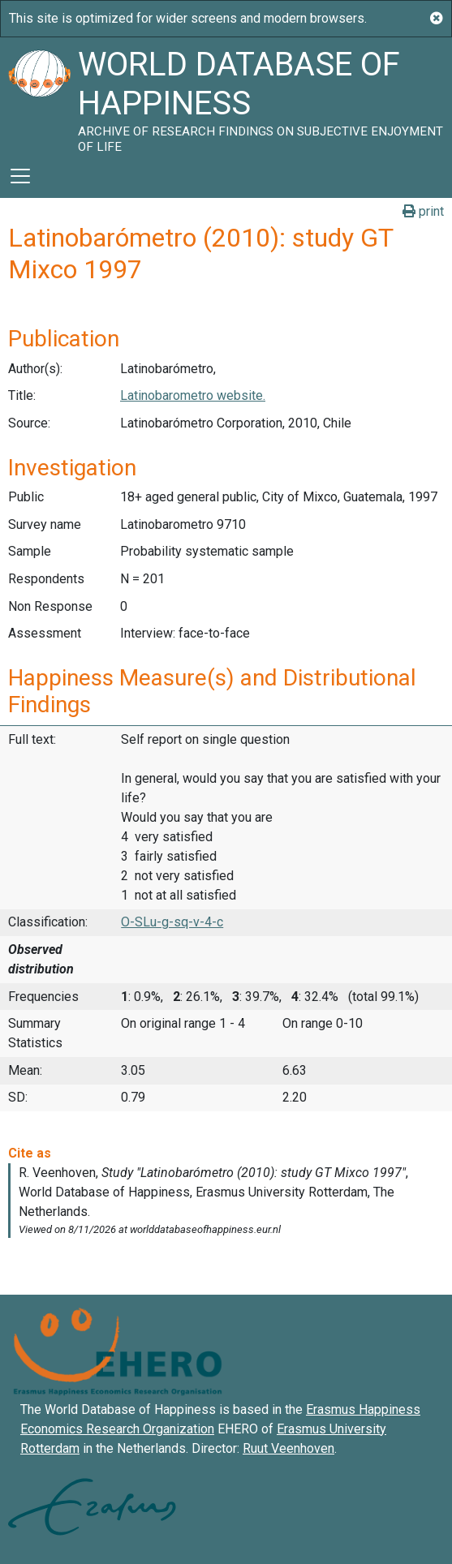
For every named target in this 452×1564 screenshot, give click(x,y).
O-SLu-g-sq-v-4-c (172, 922)
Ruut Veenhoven (288, 1448)
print (423, 211)
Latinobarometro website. (192, 395)
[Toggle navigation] (20, 176)
